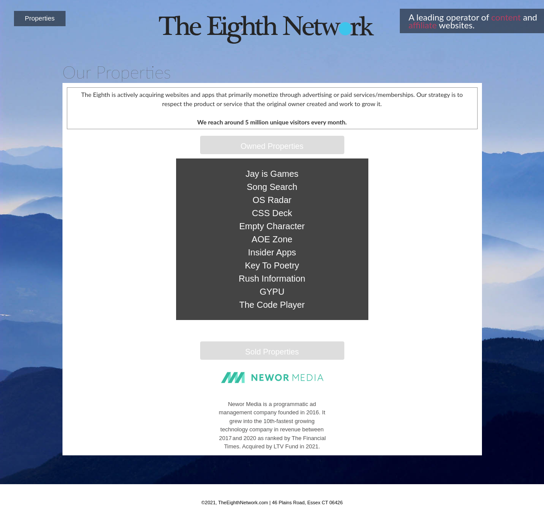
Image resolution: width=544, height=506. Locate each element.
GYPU (272, 291)
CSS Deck (272, 213)
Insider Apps (272, 252)
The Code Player (272, 305)
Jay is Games (272, 174)
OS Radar (272, 200)
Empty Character (272, 226)
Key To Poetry (272, 265)
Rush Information (272, 278)
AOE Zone (272, 239)
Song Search (272, 187)
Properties (40, 18)
